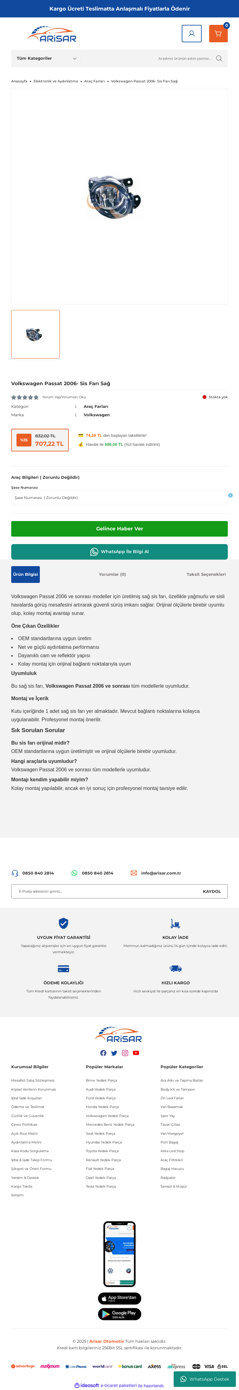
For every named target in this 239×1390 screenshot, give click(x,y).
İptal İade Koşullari (26, 1098)
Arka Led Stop (172, 1151)
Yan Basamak (172, 1107)
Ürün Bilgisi (25, 574)
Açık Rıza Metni (24, 1133)
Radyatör (168, 1177)
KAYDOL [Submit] (212, 891)
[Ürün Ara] (154, 58)
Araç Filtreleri (172, 1160)
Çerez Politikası (24, 1124)
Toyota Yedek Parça (102, 1151)
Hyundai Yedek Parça (104, 1142)
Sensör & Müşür (174, 1186)
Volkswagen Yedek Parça (107, 1116)
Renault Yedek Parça (103, 1160)
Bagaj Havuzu (172, 1168)
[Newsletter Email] (119, 891)
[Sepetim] (218, 33)
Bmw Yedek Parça (101, 1080)
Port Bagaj (169, 1142)
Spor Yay (168, 1116)
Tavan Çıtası (170, 1124)
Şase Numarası (24, 487)
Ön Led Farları (172, 1098)
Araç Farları (96, 406)
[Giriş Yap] (191, 33)
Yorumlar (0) (112, 574)
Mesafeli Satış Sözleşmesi (32, 1080)
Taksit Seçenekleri (206, 574)
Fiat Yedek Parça (100, 1168)
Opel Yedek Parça (101, 1177)
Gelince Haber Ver (119, 529)
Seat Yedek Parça (100, 1133)
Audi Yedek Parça (100, 1089)
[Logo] (53, 33)
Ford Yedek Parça (100, 1098)
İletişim (17, 1195)
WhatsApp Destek (204, 1379)
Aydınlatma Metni (26, 1142)
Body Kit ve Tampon (178, 1089)
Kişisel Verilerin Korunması (33, 1089)
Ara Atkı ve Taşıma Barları (182, 1080)
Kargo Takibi (21, 1186)
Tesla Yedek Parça (101, 1186)
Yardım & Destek (25, 1177)
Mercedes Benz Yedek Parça (110, 1124)
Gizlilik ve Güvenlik (27, 1116)
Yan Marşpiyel (172, 1133)
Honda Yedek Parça (102, 1107)
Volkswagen (97, 414)
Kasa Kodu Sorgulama (30, 1151)
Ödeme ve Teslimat (27, 1107)
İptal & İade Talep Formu (31, 1160)
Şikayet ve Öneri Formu (31, 1168)
